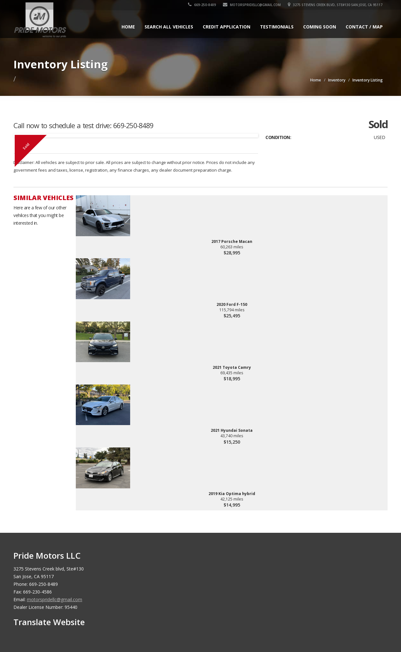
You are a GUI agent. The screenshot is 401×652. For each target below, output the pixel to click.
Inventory (336, 80)
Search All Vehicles (169, 27)
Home (128, 27)
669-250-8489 (202, 5)
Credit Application (226, 27)
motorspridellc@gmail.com (252, 5)
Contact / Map (364, 27)
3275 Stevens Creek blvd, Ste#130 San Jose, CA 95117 (335, 5)
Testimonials (277, 27)
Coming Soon (319, 27)
